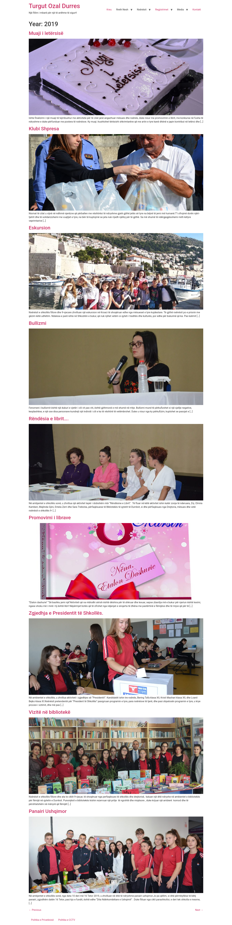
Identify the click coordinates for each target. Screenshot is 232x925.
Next (199, 909)
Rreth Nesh (122, 9)
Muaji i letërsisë (46, 33)
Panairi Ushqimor (48, 811)
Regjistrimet (161, 9)
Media (180, 9)
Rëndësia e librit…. (49, 419)
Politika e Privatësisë (42, 919)
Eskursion (39, 228)
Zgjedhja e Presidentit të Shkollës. (66, 613)
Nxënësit (141, 9)
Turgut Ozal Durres (54, 6)
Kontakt (197, 9)
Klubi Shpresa (44, 129)
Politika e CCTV (66, 919)
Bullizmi (37, 323)
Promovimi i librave (50, 517)
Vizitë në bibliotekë (49, 712)
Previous (35, 909)
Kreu (109, 9)
